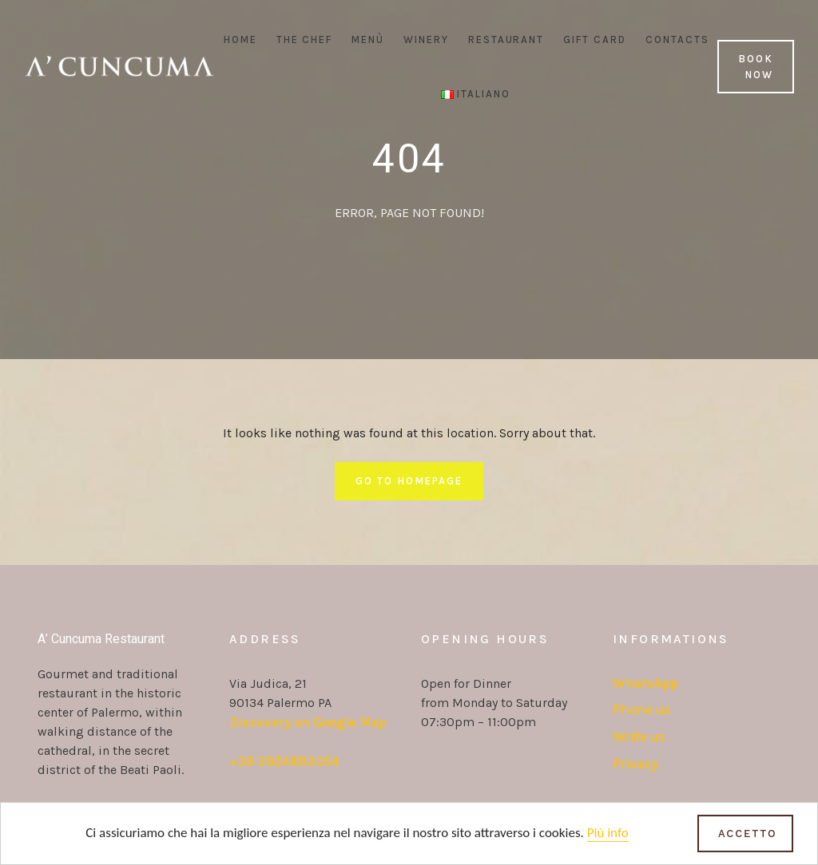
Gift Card (594, 39)
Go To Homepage (408, 481)
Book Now (755, 67)
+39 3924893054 (284, 761)
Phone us (642, 709)
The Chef (304, 39)
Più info (608, 833)
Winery (426, 39)
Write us (639, 737)
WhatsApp (645, 683)
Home (240, 39)
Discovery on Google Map (308, 722)
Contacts (677, 39)
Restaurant (506, 39)
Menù (367, 39)
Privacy (635, 764)
